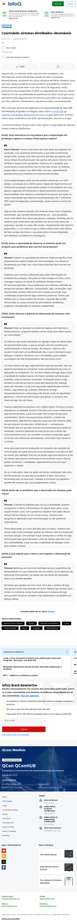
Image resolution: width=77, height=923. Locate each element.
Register (58, 4)
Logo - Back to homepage (15, 3)
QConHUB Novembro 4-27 (11, 784)
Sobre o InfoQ (8, 827)
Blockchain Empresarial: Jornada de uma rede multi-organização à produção (32, 668)
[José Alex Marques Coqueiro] (4, 57)
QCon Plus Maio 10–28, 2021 (12, 787)
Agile (24, 628)
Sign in (70, 4)
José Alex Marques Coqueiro (18, 57)
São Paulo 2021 (44, 784)
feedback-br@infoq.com (11, 899)
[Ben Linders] (4, 48)
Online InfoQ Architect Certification (49, 809)
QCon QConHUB (19, 766)
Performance (52, 628)
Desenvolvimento (14, 652)
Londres (49, 114)
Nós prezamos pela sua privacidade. (15, 734)
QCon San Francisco (52, 828)
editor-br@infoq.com (9, 906)
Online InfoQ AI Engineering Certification (50, 819)
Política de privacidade (11, 919)
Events (5, 814)
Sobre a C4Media (9, 831)
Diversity (5, 835)
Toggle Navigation (4, 4)
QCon (42, 114)
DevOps (6, 26)
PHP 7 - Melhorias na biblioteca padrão (20, 675)
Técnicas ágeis (10, 628)
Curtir (22, 67)
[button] (24, 729)
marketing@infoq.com (48, 906)
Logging (36, 628)
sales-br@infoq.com (47, 899)
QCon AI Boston (51, 800)
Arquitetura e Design (13, 623)
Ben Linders (11, 48)
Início (4, 797)
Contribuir (6, 818)
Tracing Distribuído (49, 623)
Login (5, 805)
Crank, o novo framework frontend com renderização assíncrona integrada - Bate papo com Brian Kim (32, 659)
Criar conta (7, 801)
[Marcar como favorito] (57, 66)
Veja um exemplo (30, 695)
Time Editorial (8, 822)
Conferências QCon (10, 810)
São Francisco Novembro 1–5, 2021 (51, 787)
